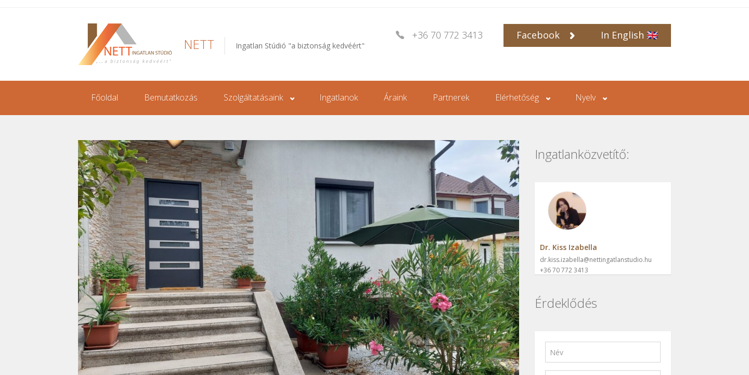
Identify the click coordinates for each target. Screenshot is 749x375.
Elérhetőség (517, 97)
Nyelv (585, 97)
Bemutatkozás (171, 97)
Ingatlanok (338, 97)
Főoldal (104, 97)
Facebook (545, 35)
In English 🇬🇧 (629, 35)
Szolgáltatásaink (253, 97)
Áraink (395, 97)
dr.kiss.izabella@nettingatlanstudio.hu (596, 259)
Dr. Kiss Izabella (568, 247)
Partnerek (451, 97)
